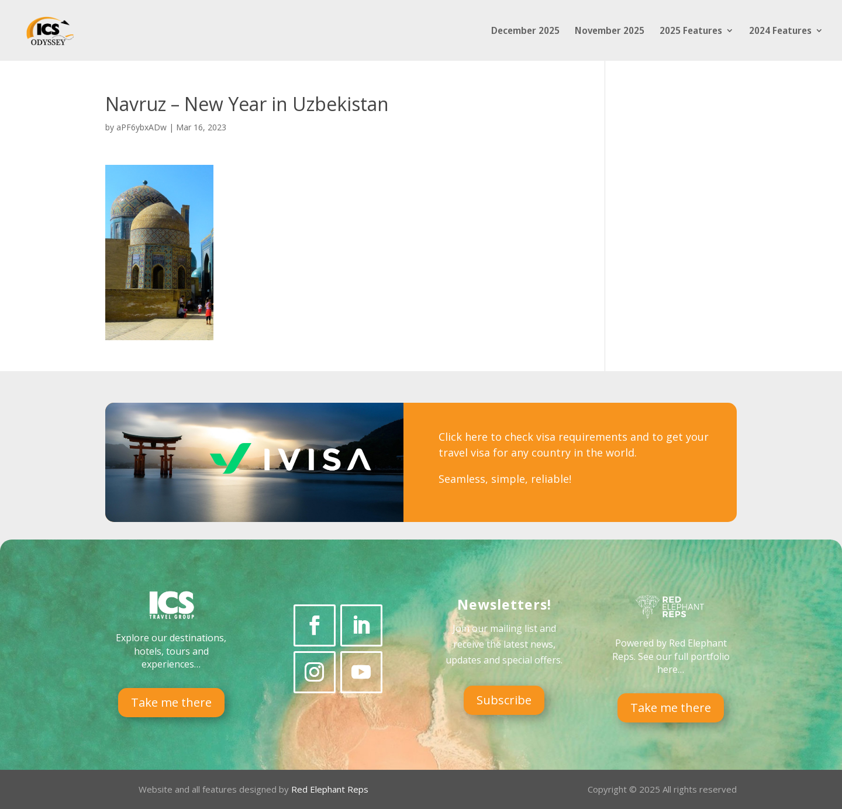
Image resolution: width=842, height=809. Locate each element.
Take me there (171, 702)
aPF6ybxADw (141, 127)
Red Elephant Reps (331, 789)
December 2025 (525, 31)
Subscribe (504, 700)
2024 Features (780, 31)
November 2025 (609, 31)
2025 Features (691, 31)
